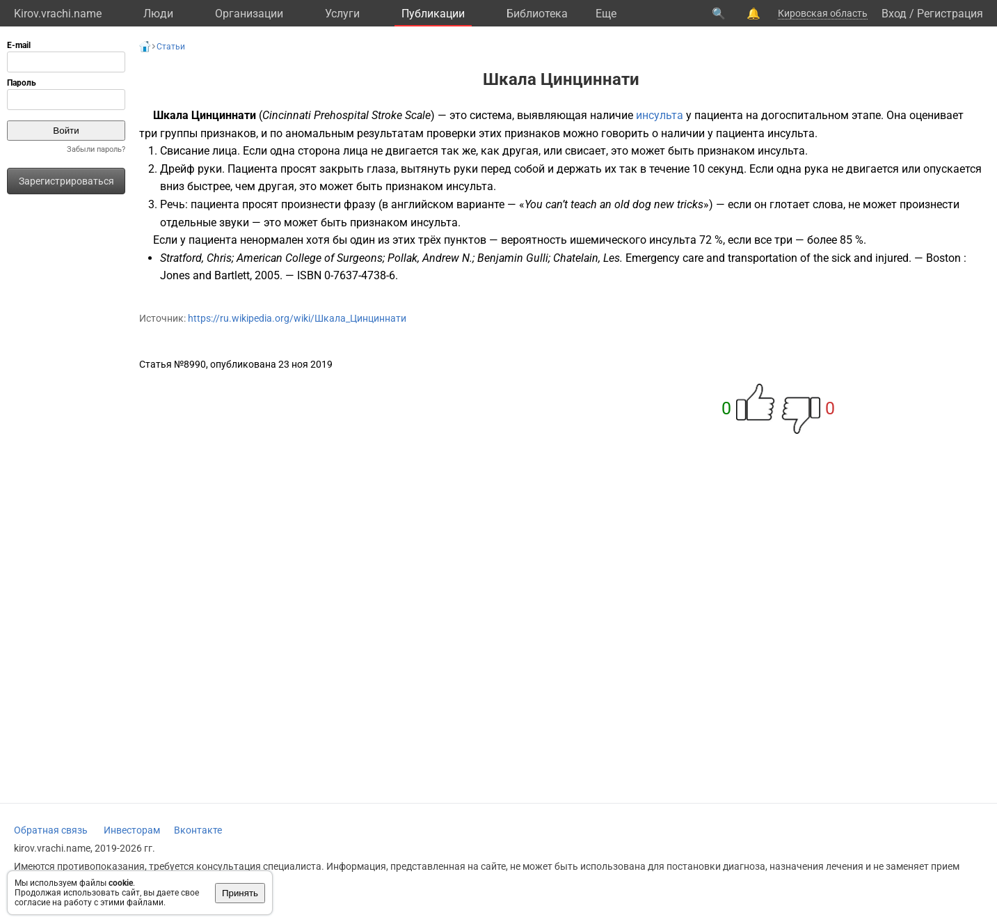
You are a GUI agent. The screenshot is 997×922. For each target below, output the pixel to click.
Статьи (171, 47)
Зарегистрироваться (66, 181)
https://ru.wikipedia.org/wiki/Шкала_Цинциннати (297, 318)
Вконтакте (198, 830)
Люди (158, 13)
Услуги (342, 13)
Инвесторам (132, 830)
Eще (606, 13)
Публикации (433, 13)
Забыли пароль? (96, 149)
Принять (240, 893)
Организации (249, 13)
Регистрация (950, 13)
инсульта (659, 115)
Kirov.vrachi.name (58, 13)
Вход (894, 13)
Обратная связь (51, 830)
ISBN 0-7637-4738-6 (346, 275)
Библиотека (537, 13)
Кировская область (823, 13)
